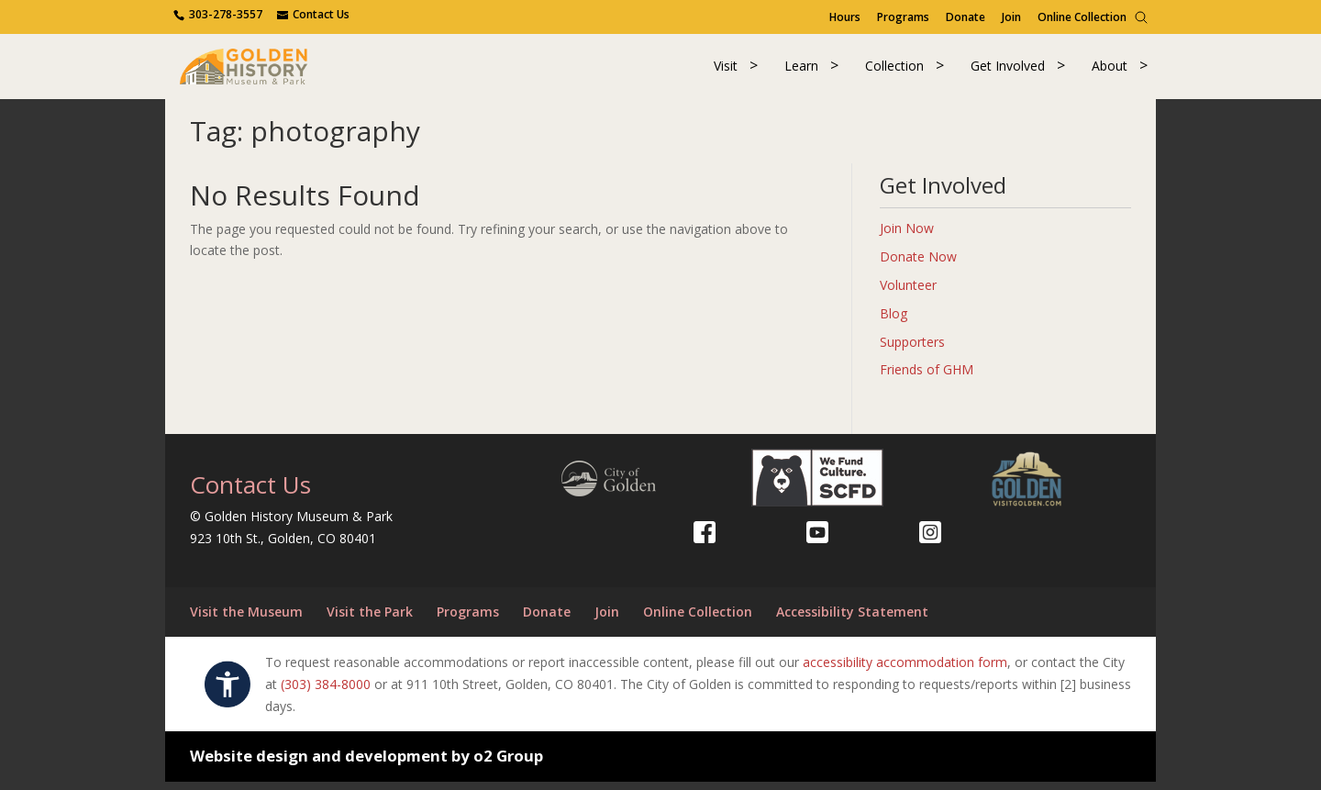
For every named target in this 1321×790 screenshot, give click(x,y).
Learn (801, 70)
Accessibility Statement (852, 620)
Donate (965, 17)
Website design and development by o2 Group (366, 763)
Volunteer (908, 293)
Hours (844, 17)
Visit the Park (370, 620)
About (1109, 70)
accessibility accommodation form (905, 670)
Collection (894, 70)
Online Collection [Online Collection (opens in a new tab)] (1082, 17)
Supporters (912, 349)
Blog (893, 320)
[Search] (1141, 17)
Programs (903, 17)
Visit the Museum (246, 620)
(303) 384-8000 (326, 691)
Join (1011, 17)
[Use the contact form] (313, 14)
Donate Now (918, 264)
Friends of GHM (926, 377)
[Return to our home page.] (258, 68)
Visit (726, 70)
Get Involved (1008, 70)
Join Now (907, 236)
